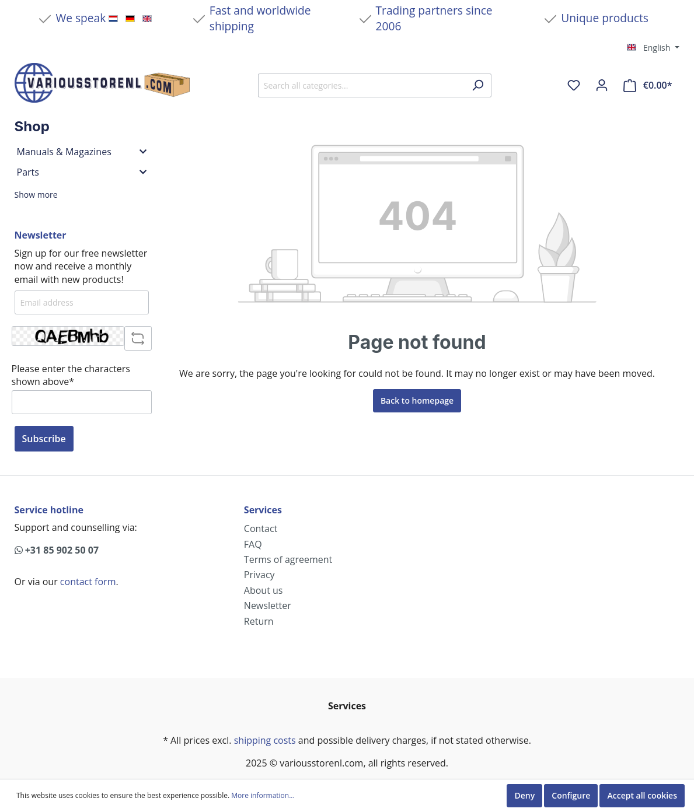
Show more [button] (36, 194)
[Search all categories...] (361, 85)
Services (263, 509)
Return (259, 621)
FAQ (253, 544)
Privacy (259, 574)
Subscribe (44, 438)
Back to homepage (417, 400)
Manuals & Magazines (82, 151)
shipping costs (265, 740)
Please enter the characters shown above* (71, 375)
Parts (82, 172)
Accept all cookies (642, 795)
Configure (571, 795)
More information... (262, 795)
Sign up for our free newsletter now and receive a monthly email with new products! (81, 266)
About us (263, 590)
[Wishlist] (574, 85)
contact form (88, 581)
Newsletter (267, 605)
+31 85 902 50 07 (57, 550)
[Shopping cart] (647, 85)
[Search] (477, 85)
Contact (260, 528)
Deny (524, 795)
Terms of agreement (288, 559)
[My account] (602, 85)
